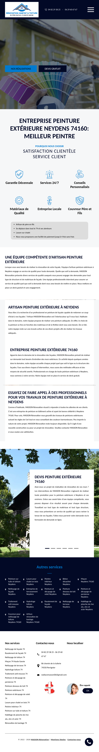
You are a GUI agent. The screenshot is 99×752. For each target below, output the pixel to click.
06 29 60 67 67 (71, 9)
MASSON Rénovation (40, 740)
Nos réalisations (21, 68)
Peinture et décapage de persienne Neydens (86, 593)
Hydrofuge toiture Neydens (30, 604)
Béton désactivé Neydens (67, 581)
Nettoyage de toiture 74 (15, 657)
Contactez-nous (74, 740)
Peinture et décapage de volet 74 (17, 696)
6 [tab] (76, 548)
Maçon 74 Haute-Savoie (15, 661)
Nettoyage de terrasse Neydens (68, 604)
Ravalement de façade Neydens (51, 604)
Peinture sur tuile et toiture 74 (17, 710)
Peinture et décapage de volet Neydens (50, 591)
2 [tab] (53, 548)
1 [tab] (47, 548)
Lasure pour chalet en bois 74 (17, 702)
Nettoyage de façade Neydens (13, 591)
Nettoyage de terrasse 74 (15, 665)
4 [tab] (64, 548)
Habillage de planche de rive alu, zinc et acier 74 (17, 717)
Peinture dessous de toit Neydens (69, 591)
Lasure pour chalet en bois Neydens (32, 581)
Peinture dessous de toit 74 (16, 686)
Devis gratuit (52, 68)
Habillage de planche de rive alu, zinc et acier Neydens (87, 605)
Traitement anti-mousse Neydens (13, 604)
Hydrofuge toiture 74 (14, 669)
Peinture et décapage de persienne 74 (15, 680)
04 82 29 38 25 (54, 9)
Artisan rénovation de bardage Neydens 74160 (32, 618)
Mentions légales (58, 740)
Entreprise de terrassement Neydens (32, 591)
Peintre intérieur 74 (13, 706)
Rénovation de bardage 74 (16, 723)
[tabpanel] (62, 499)
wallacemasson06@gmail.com (54, 675)
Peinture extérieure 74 (14, 690)
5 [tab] (70, 548)
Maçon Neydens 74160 (87, 580)
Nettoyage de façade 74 (15, 649)
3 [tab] (59, 548)
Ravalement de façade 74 (15, 653)
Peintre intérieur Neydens (48, 581)
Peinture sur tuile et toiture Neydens (14, 581)
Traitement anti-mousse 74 (16, 674)
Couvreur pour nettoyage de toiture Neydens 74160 (14, 618)
